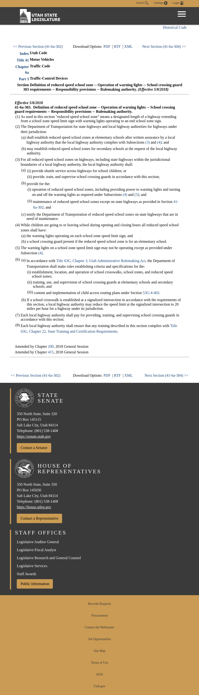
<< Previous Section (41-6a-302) (38, 46)
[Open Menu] (182, 14)
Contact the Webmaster (99, 627)
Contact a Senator (34, 448)
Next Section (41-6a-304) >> (164, 46)
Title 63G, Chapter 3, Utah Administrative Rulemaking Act (100, 261)
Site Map (99, 651)
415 (51, 352)
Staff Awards (26, 574)
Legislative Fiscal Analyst (36, 550)
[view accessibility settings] (161, 3)
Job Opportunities (99, 639)
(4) (159, 142)
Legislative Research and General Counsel (49, 558)
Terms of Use (99, 662)
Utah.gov (99, 686)
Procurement (99, 615)
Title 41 (23, 60)
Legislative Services (32, 566)
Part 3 (24, 79)
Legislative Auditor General (38, 542)
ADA (99, 674)
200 (51, 346)
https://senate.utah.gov (34, 436)
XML (128, 46)
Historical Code (175, 27)
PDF (106, 46)
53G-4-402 (151, 293)
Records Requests (99, 604)
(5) (137, 195)
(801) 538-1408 (46, 431)
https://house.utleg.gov (34, 507)
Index (24, 54)
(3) (147, 142)
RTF (117, 46)
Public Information (35, 584)
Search (142, 3)
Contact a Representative (39, 518)
